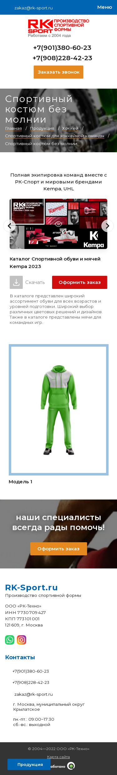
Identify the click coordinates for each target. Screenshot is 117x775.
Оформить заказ (80, 282)
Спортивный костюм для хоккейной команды (54, 135)
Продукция (42, 128)
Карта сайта (58, 756)
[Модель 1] (59, 415)
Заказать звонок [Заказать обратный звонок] (59, 72)
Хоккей (70, 128)
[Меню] (104, 7)
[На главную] (58, 28)
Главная (13, 128)
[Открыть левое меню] (29, 764)
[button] (9, 226)
